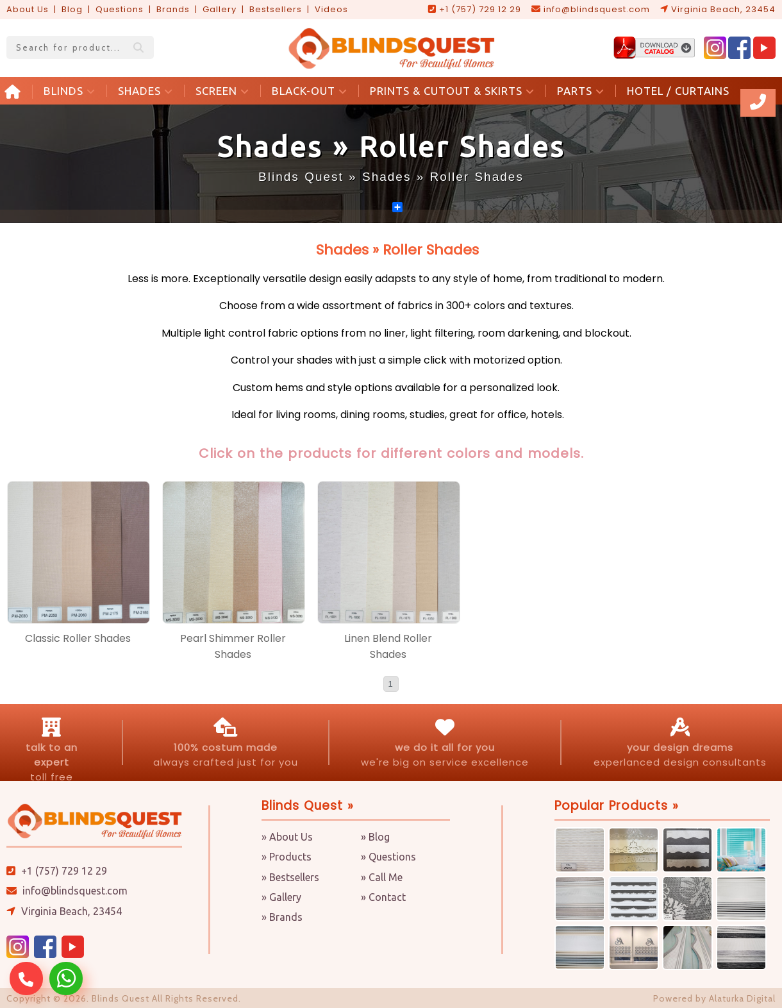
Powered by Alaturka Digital (714, 998)
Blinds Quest (301, 176)
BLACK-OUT (309, 91)
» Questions (388, 856)
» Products (287, 856)
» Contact (383, 897)
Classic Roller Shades (78, 638)
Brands (173, 9)
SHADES (145, 91)
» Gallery (281, 897)
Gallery (220, 9)
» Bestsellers (290, 877)
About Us (27, 9)
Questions (120, 9)
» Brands (282, 917)
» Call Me (382, 877)
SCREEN (222, 91)
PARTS (580, 91)
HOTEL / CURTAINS (678, 91)
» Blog (375, 837)
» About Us (287, 837)
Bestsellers (275, 9)
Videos (331, 9)
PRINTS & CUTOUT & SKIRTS (452, 91)
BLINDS (70, 91)
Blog (72, 9)
